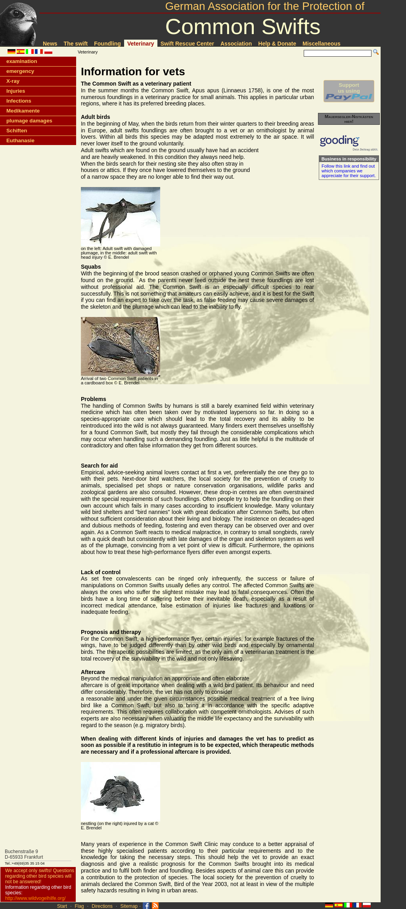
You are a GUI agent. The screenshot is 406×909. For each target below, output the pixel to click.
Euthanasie (20, 140)
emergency (20, 71)
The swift (76, 43)
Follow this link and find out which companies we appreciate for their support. (349, 171)
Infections (18, 101)
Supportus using (349, 91)
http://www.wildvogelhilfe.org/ (35, 898)
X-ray (12, 81)
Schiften (16, 131)
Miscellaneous (322, 43)
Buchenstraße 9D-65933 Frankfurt (24, 854)
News (50, 43)
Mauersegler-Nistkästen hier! (349, 119)
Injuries (15, 91)
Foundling (107, 43)
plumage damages (29, 121)
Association (236, 43)
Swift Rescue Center (187, 43)
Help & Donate (277, 43)
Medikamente (23, 111)
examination (21, 61)
